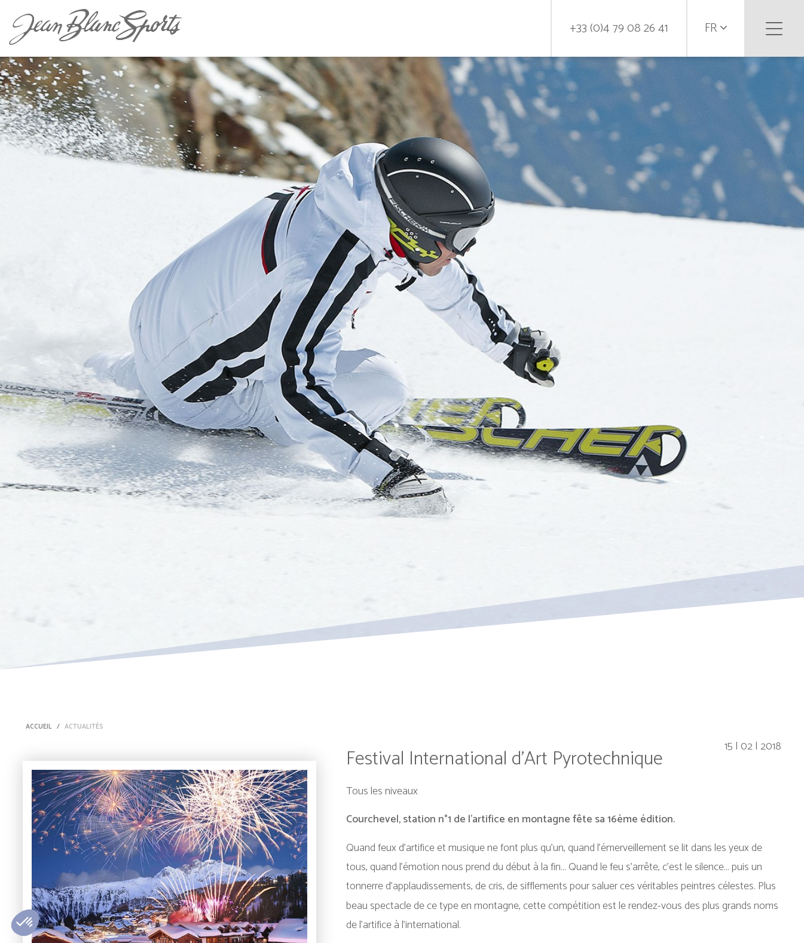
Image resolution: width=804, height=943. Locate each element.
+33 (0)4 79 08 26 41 (619, 28)
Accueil (39, 726)
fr (716, 28)
